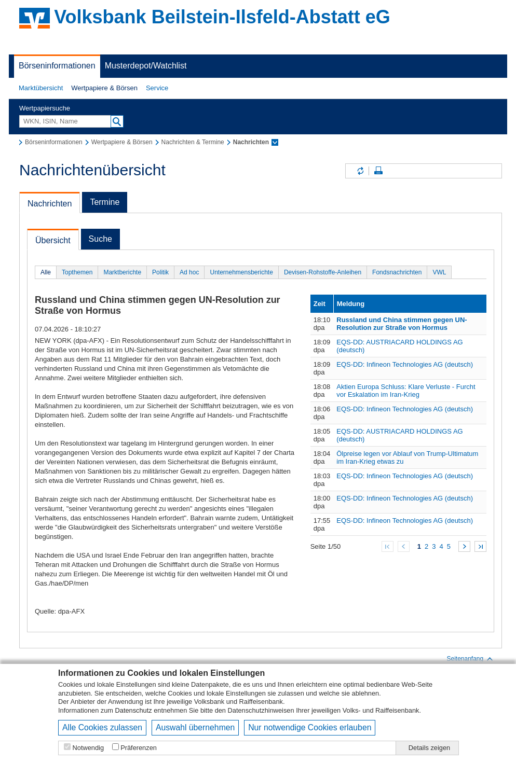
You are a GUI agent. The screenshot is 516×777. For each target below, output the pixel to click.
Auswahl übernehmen (195, 727)
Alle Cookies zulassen (102, 727)
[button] (41, 88)
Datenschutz (133, 710)
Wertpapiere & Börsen (104, 88)
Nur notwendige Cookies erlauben (309, 727)
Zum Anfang (387, 546)
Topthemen (77, 272)
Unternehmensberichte (241, 272)
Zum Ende (480, 546)
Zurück (403, 546)
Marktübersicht (41, 88)
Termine (104, 202)
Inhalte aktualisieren (359, 170)
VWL (439, 272)
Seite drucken (378, 170)
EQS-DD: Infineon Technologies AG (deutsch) (404, 364)
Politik (160, 272)
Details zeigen (429, 748)
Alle (45, 272)
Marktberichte (122, 272)
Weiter (464, 546)
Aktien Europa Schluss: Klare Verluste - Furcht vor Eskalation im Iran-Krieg (405, 390)
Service (157, 88)
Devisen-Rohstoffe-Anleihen (322, 272)
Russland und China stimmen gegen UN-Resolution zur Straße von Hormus (401, 323)
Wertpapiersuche (44, 108)
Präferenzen (138, 748)
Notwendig (88, 748)
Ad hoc (189, 272)
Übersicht (53, 240)
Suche (100, 238)
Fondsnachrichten (397, 272)
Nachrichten (50, 203)
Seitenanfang (470, 659)
